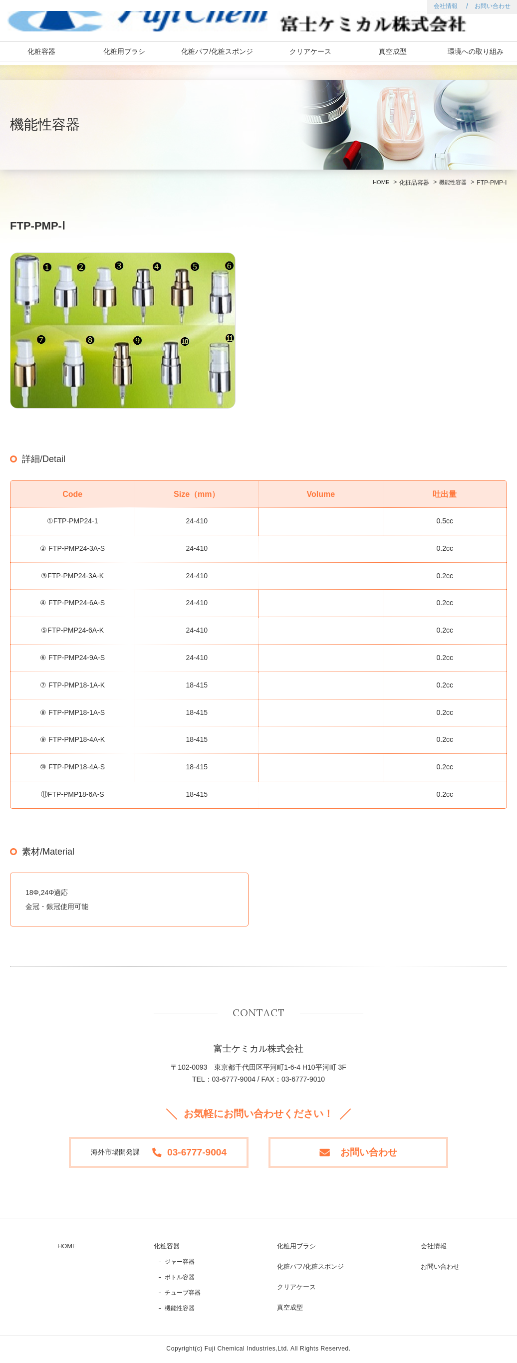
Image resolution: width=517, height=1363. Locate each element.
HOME (378, 183)
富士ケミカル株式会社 (96, 22)
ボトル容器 (183, 1279)
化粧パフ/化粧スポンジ (217, 55)
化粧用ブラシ (124, 55)
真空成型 (393, 55)
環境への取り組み (476, 55)
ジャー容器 (183, 1263)
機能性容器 (452, 183)
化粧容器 (41, 55)
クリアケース (310, 55)
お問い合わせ (493, 5)
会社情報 (446, 5)
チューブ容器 (186, 1294)
